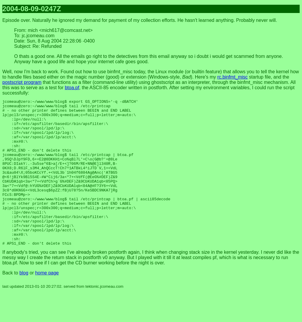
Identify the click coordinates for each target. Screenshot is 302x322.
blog (23, 302)
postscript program (22, 82)
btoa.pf (72, 87)
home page (47, 302)
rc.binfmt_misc (232, 76)
